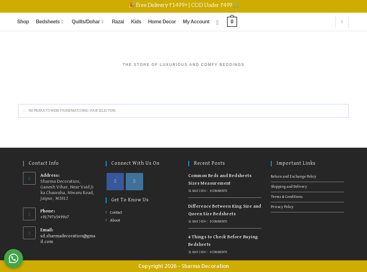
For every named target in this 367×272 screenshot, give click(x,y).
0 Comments (218, 190)
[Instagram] (134, 181)
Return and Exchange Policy (294, 177)
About (115, 220)
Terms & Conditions (287, 197)
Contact (116, 212)
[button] (15, 256)
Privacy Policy (282, 207)
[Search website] (342, 22)
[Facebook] (115, 181)
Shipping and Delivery (289, 187)
